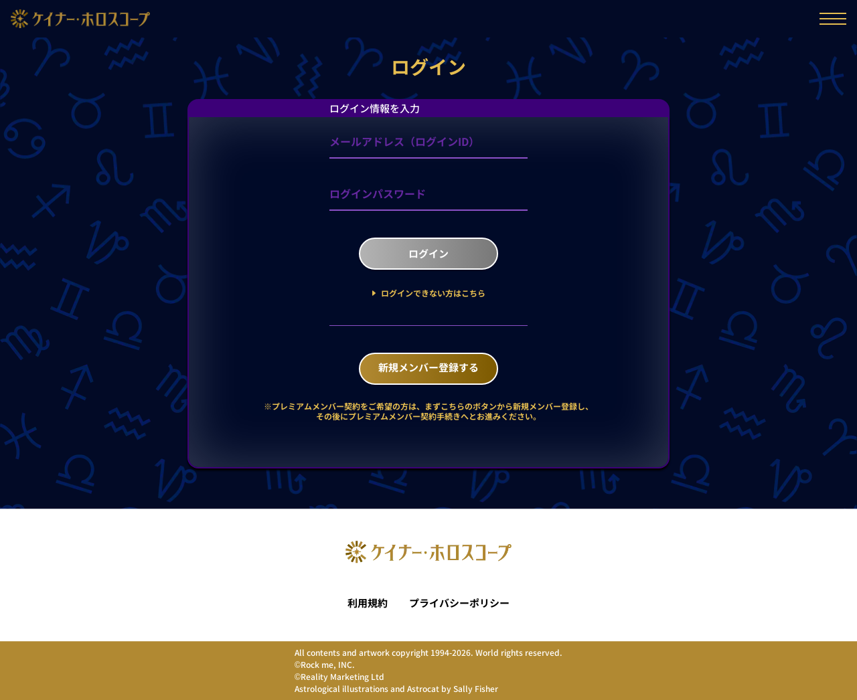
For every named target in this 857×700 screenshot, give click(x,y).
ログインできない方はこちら (432, 292)
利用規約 (367, 603)
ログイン (428, 253)
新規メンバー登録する (428, 367)
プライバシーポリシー (459, 603)
